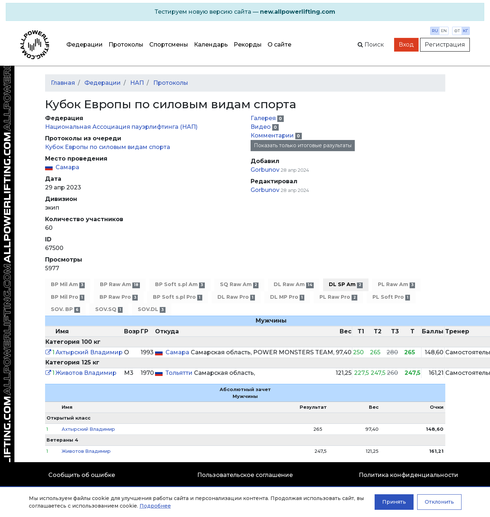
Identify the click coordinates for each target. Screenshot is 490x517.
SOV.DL (151, 309)
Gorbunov (266, 169)
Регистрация (445, 44)
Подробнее (155, 506)
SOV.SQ (109, 309)
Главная (63, 82)
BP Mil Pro (67, 297)
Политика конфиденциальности (408, 475)
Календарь (211, 44)
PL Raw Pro (338, 297)
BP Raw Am (120, 284)
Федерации (84, 44)
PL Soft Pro (391, 297)
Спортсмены (168, 44)
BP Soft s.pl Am (179, 284)
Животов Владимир (86, 372)
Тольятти (179, 372)
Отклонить (439, 502)
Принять (394, 502)
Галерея (264, 118)
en (444, 30)
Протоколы (126, 44)
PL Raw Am (396, 284)
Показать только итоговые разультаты (303, 145)
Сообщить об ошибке (81, 475)
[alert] (245, 12)
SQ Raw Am (239, 284)
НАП (137, 82)
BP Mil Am (68, 284)
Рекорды (248, 44)
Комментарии (273, 135)
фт (457, 30)
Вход (406, 44)
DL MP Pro (287, 297)
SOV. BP (65, 309)
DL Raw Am (294, 284)
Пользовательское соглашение (245, 475)
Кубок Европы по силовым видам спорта (107, 147)
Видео (261, 126)
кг (465, 30)
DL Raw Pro (236, 297)
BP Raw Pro (119, 297)
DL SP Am (345, 284)
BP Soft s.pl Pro (177, 297)
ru (435, 30)
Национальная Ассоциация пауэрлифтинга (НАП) (121, 126)
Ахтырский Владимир (89, 352)
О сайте (279, 44)
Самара (67, 167)
